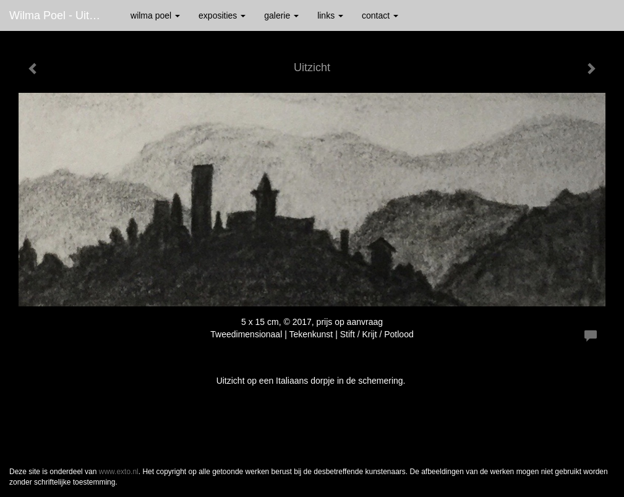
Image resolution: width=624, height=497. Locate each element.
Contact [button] (380, 15)
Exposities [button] (222, 15)
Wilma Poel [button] (155, 15)
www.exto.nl (119, 471)
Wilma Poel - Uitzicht (60, 15)
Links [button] (330, 15)
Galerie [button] (281, 15)
